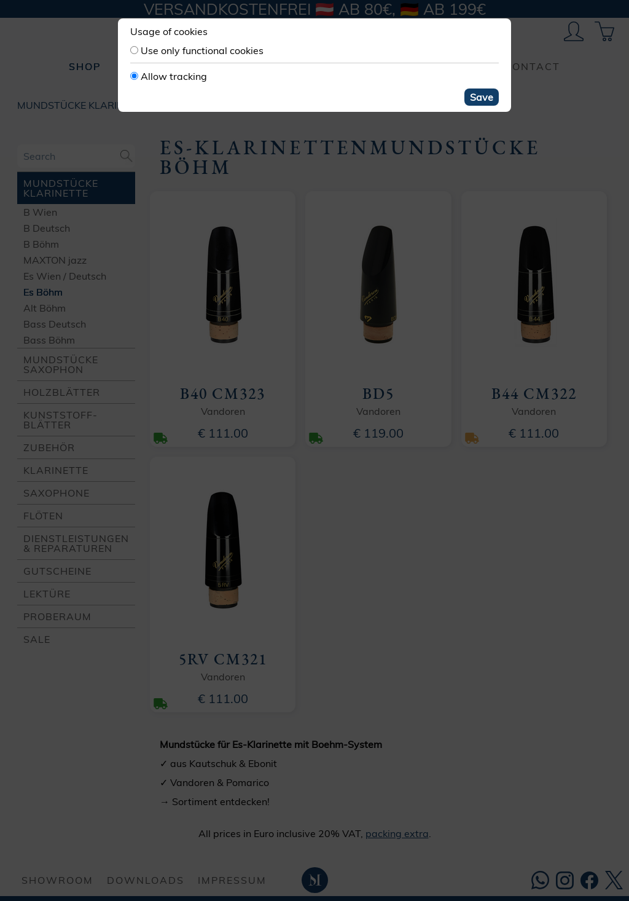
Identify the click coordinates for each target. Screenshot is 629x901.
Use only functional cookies (202, 50)
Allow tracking (174, 76)
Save (481, 97)
